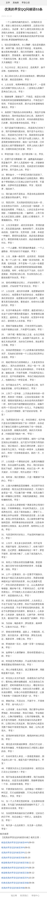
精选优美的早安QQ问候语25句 (15, 878)
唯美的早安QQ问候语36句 (13, 847)
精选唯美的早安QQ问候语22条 (15, 873)
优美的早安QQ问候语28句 (13, 853)
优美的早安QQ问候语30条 (13, 858)
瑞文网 (14, 895)
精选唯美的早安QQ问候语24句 (15, 868)
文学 (8, 3)
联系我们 (24, 895)
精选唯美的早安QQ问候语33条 (15, 863)
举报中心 (35, 895)
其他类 (16, 3)
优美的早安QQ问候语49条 (13, 888)
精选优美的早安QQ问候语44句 (15, 842)
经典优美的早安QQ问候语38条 (15, 883)
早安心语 (26, 3)
